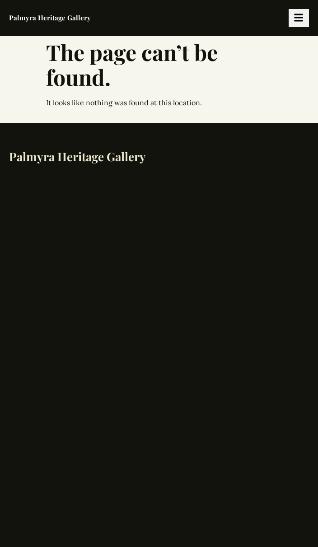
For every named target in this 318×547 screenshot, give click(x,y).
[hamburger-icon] (299, 18)
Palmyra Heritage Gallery (50, 17)
